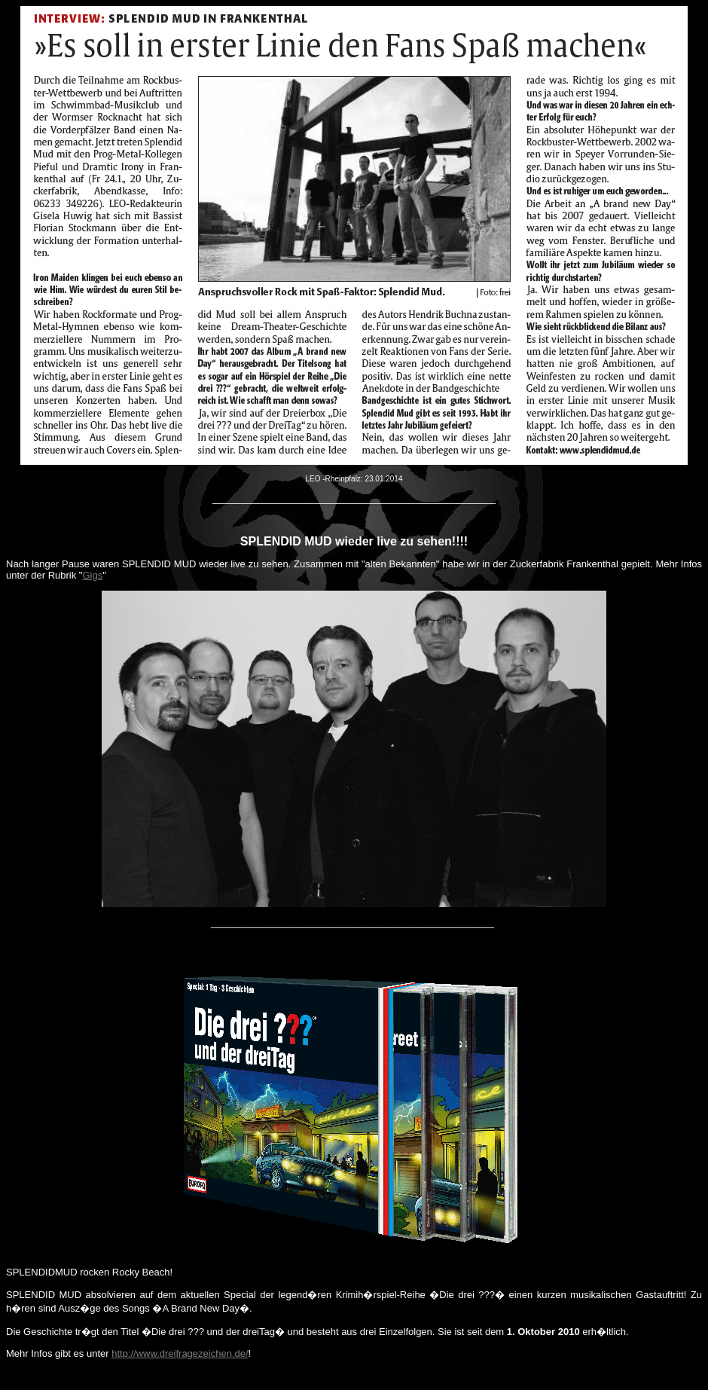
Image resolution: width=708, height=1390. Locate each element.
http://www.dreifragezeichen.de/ (179, 1353)
